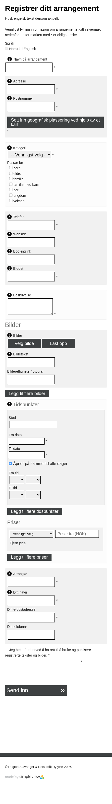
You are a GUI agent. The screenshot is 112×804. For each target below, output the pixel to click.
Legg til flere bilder (27, 393)
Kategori (19, 148)
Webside (20, 234)
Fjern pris (18, 543)
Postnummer (23, 98)
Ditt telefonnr (17, 627)
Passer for (15, 163)
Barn (14, 168)
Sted (12, 418)
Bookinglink (22, 251)
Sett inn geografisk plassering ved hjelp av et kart (55, 122)
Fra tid (14, 473)
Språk (9, 43)
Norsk (11, 49)
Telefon (18, 217)
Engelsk (27, 49)
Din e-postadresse (21, 609)
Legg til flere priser (29, 557)
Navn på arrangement (30, 59)
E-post (18, 268)
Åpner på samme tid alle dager (38, 464)
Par (13, 190)
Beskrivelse (22, 295)
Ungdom (17, 196)
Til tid (13, 488)
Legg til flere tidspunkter (34, 511)
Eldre (15, 174)
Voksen (16, 201)
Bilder (17, 335)
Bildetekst (20, 354)
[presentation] (43, 668)
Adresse (19, 81)
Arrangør (20, 574)
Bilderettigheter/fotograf (25, 371)
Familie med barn (24, 185)
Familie (16, 179)
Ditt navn (20, 592)
